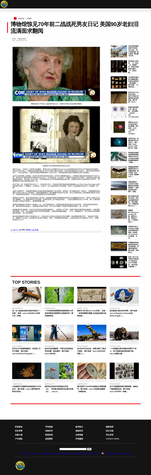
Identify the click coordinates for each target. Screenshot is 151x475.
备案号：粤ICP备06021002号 (88, 453)
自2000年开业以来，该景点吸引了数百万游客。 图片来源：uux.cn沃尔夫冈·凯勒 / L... (91, 351)
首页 (3, 12)
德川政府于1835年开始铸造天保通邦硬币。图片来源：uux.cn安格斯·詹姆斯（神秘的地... (91, 389)
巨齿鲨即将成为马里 (115, 308)
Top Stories (26, 282)
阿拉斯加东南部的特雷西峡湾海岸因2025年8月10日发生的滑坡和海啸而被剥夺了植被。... (133, 157)
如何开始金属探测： (50, 346)
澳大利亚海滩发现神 (115, 384)
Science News (139, 12)
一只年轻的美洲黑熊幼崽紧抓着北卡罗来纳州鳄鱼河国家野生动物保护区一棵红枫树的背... (59, 313)
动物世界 (52, 12)
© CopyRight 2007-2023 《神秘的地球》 (37, 453)
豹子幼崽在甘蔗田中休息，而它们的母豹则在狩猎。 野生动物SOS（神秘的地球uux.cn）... (133, 201)
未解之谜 (77, 12)
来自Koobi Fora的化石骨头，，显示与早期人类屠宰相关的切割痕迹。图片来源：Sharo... (133, 97)
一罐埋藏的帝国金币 (17, 384)
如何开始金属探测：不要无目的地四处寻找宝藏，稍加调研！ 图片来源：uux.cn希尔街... (59, 351)
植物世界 (60, 12)
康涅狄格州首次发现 (50, 308)
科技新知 (10, 12)
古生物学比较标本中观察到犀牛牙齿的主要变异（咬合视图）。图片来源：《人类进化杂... (133, 82)
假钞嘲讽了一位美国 (82, 308)
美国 (36, 230)
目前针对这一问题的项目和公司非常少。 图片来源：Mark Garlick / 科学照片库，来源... (133, 143)
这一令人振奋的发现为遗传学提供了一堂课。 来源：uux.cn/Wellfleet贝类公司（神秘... (26, 313)
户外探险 (111, 12)
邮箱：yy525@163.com (65, 453)
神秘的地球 (21, 18)
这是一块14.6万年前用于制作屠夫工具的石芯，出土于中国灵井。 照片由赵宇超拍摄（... (133, 261)
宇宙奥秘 (18, 12)
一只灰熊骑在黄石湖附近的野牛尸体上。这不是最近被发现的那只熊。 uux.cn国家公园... (123, 351)
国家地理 (35, 12)
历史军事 (43, 12)
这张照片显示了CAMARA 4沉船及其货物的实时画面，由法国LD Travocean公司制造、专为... (133, 232)
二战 (32, 230)
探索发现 (85, 12)
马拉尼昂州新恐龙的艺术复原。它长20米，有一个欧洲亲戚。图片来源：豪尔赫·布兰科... (133, 51)
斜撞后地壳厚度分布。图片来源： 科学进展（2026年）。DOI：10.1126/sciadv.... (134, 112)
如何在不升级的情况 (17, 346)
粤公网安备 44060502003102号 (117, 453)
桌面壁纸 (119, 12)
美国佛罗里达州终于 (50, 384)
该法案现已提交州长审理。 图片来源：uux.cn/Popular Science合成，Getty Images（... (124, 313)
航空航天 (27, 12)
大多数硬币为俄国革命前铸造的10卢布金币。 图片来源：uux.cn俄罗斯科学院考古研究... (26, 389)
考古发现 (102, 12)
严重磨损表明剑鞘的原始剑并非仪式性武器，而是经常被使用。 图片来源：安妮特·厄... (133, 247)
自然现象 (94, 12)
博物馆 (28, 230)
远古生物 (69, 12)
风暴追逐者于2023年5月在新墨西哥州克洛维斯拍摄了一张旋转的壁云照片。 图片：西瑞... (133, 186)
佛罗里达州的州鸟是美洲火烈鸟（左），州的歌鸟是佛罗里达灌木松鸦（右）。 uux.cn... (59, 389)
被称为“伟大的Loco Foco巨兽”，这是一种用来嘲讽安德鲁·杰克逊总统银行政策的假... (91, 313)
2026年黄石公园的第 (115, 346)
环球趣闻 (127, 12)
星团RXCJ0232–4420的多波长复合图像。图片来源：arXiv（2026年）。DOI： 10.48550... (133, 128)
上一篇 (13, 230)
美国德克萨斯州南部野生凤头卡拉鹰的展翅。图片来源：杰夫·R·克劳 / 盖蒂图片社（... (133, 171)
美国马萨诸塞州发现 (17, 308)
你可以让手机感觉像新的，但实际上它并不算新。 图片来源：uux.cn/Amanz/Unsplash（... (26, 351)
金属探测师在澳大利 (82, 384)
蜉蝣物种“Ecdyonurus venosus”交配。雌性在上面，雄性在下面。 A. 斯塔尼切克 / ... (133, 216)
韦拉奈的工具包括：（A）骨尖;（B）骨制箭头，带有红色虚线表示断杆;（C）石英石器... (133, 67)
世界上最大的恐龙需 (82, 346)
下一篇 (18, 230)
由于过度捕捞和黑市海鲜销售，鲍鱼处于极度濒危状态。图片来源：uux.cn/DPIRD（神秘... (124, 389)
